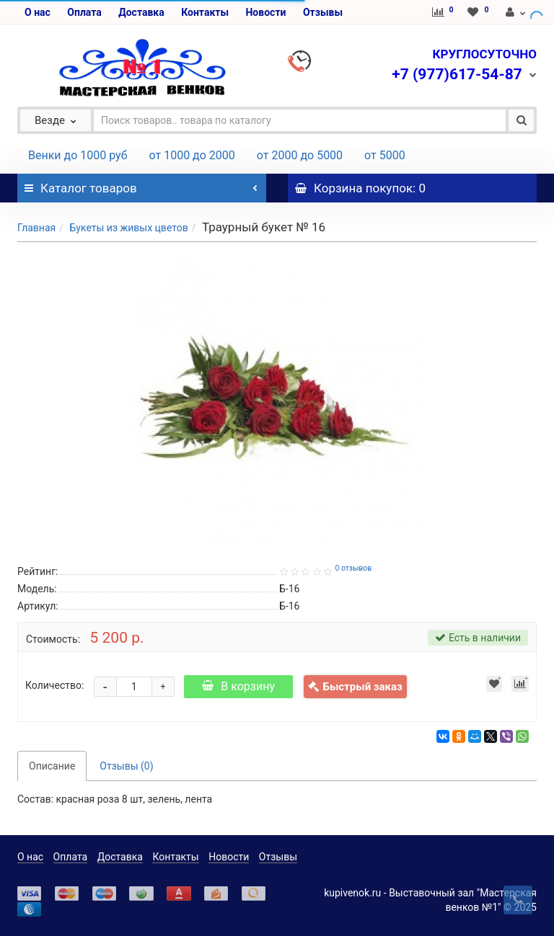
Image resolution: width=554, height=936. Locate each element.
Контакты (205, 12)
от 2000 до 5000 (300, 155)
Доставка (141, 12)
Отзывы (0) (126, 766)
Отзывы (323, 12)
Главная (36, 227)
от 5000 (384, 155)
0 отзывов (353, 568)
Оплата (84, 12)
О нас (37, 12)
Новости (265, 12)
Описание (52, 766)
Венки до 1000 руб (78, 155)
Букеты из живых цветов (128, 227)
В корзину (238, 686)
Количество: (54, 685)
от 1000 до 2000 (192, 155)
